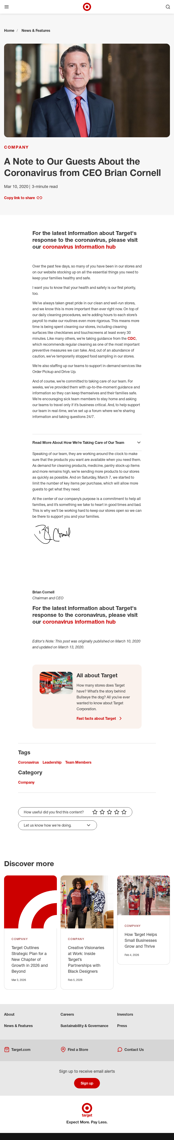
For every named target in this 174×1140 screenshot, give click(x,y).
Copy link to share (23, 197)
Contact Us (130, 1049)
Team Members (78, 762)
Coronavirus (28, 762)
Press (122, 1025)
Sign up (87, 1083)
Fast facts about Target (100, 718)
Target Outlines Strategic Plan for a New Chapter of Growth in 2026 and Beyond (30, 959)
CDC (132, 338)
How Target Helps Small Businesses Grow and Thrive (141, 940)
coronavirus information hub (79, 246)
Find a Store (74, 1049)
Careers (67, 1014)
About (9, 1014)
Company (16, 147)
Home (9, 30)
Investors (125, 1014)
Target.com (17, 1049)
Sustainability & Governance (84, 1025)
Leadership (52, 762)
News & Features (36, 30)
